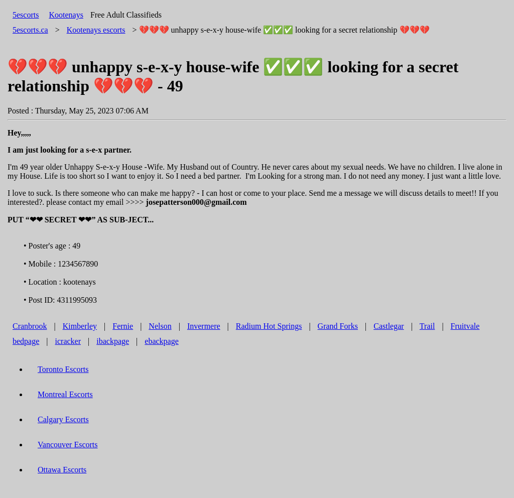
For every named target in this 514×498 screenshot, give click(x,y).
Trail (427, 326)
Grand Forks (338, 326)
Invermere (203, 326)
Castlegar (388, 326)
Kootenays (66, 15)
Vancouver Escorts (68, 444)
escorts (96, 30)
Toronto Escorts (63, 369)
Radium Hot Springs (269, 326)
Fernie (122, 326)
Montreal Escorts (65, 394)
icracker (68, 341)
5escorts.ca (30, 30)
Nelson (160, 326)
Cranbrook (30, 326)
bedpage (26, 341)
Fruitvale (465, 326)
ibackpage (112, 341)
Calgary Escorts (63, 419)
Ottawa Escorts (62, 469)
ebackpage (162, 341)
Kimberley (80, 326)
